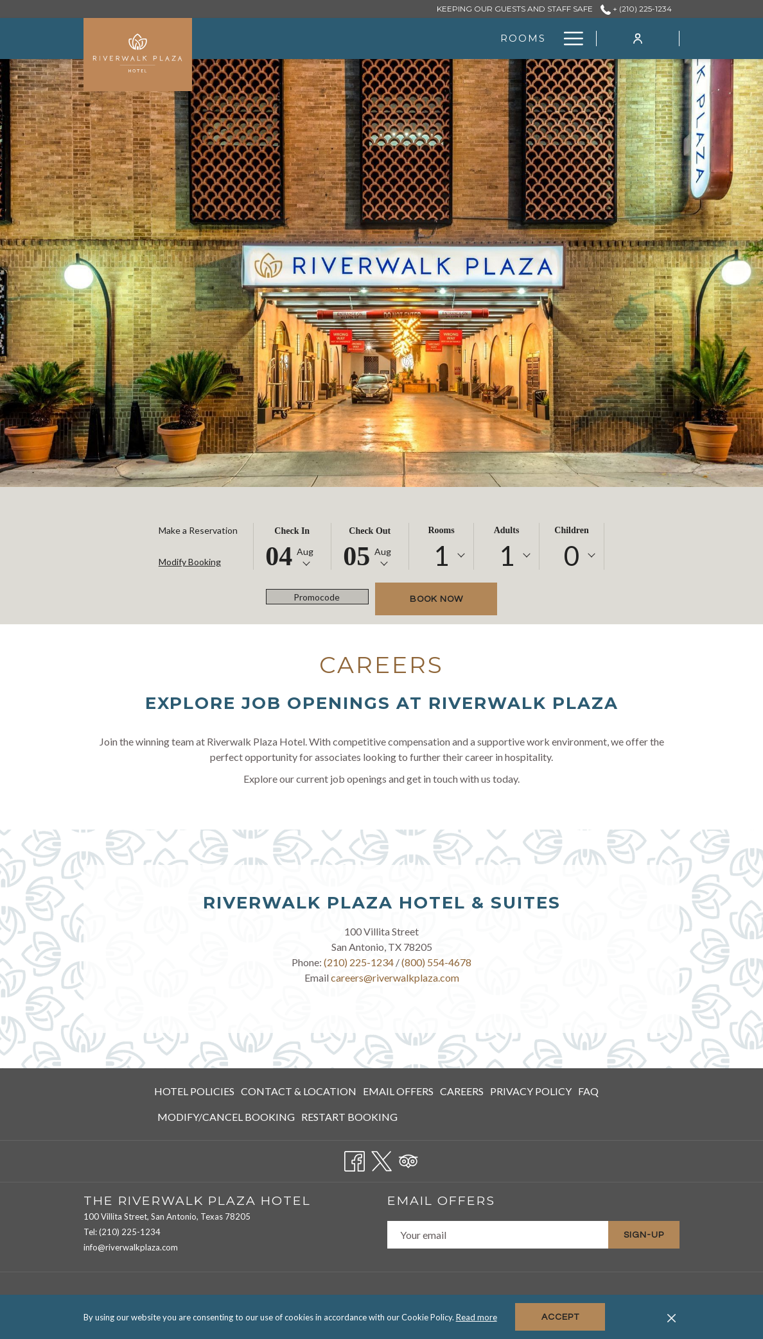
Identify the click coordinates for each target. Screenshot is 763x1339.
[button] (292, 546)
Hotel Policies (194, 1091)
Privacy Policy (531, 1091)
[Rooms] (368, 38)
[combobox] (441, 555)
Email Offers (398, 1091)
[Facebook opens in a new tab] (354, 1158)
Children (571, 530)
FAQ (588, 1091)
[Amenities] (512, 38)
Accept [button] (560, 1317)
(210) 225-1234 (359, 962)
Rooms (441, 530)
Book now (436, 599)
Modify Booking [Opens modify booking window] (190, 561)
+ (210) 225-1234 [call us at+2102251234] (636, 8)
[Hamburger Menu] (568, 38)
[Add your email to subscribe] (497, 1235)
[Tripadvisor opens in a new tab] (408, 1158)
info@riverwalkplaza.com (130, 1247)
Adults (507, 530)
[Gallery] (434, 38)
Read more (476, 1317)
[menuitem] (196, 1091)
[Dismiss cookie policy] (671, 1317)
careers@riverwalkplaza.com (395, 977)
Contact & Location (298, 1091)
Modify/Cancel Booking (226, 1117)
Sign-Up (644, 1235)
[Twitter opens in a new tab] (381, 1158)
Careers (462, 1091)
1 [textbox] (441, 555)
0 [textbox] (571, 555)
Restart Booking (349, 1117)
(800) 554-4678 (436, 962)
